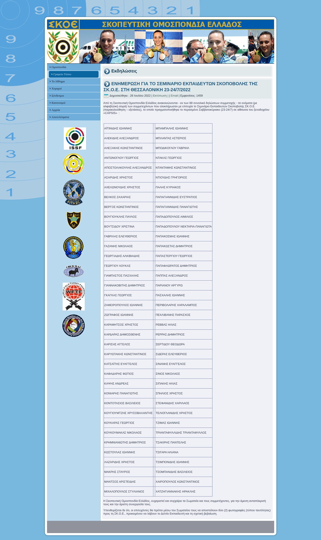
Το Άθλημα (58, 81)
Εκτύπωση (160, 95)
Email (174, 95)
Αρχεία (56, 110)
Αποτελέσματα (60, 117)
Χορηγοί (57, 88)
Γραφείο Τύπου (62, 74)
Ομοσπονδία (59, 67)
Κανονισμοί (58, 102)
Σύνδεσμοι (58, 95)
